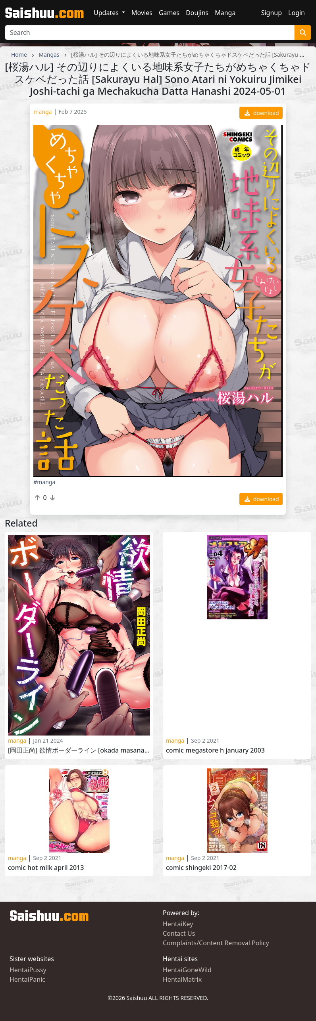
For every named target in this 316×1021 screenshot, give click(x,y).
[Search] (150, 32)
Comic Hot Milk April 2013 (46, 868)
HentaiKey (178, 923)
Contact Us (179, 933)
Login (296, 12)
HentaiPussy (28, 969)
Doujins (197, 12)
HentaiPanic (27, 979)
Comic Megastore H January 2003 (215, 750)
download (262, 113)
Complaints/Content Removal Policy (216, 943)
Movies (141, 12)
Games (169, 12)
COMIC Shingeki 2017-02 (201, 868)
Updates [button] (107, 12)
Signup (271, 12)
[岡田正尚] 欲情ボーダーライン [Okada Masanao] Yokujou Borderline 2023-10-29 (79, 750)
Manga (225, 12)
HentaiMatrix (182, 979)
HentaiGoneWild (187, 969)
